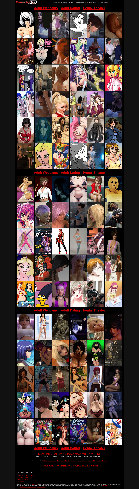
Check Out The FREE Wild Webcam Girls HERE (69, 465)
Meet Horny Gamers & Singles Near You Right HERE (69, 453)
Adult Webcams (46, 8)
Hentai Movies (102, 461)
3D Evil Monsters (49, 461)
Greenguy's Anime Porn (25, 477)
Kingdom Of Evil (63, 461)
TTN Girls (21, 481)
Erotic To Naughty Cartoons (26, 475)
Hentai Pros (82, 461)
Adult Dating (70, 8)
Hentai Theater (94, 8)
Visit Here (104, 485)
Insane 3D (91, 461)
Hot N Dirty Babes (23, 479)
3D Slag (73, 461)
